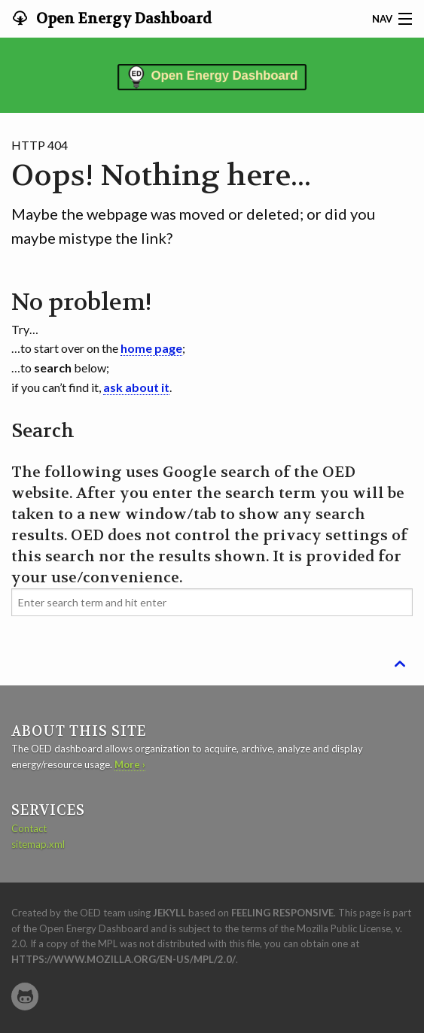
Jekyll (169, 913)
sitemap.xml (38, 844)
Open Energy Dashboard (122, 19)
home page (151, 348)
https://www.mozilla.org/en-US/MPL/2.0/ (123, 959)
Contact (29, 828)
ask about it (136, 387)
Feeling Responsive (282, 913)
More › (129, 764)
